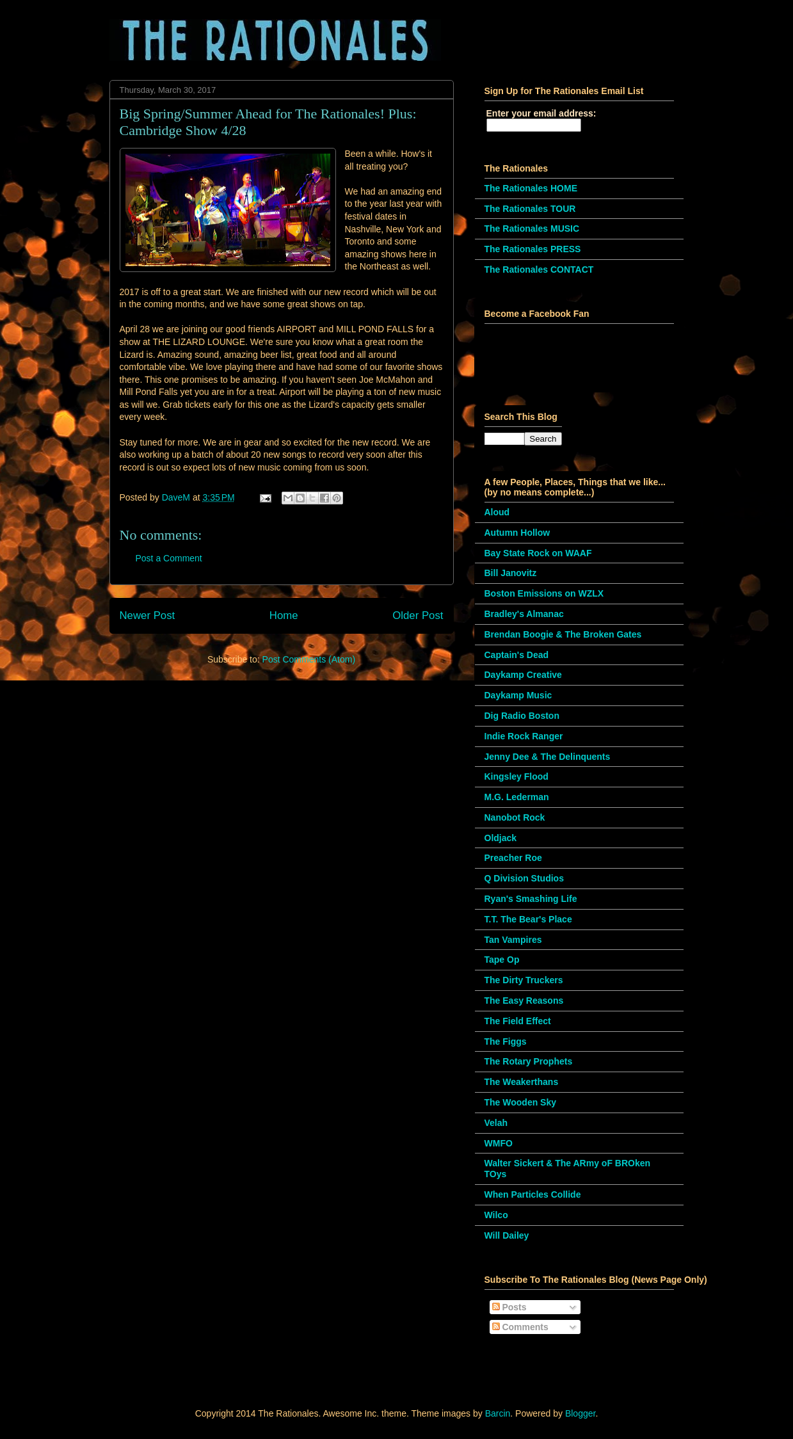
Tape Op (502, 959)
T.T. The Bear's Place (528, 919)
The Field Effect (518, 1021)
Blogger (580, 1413)
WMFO (499, 1143)
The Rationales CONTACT (539, 269)
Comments (520, 1327)
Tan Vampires (513, 940)
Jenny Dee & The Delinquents (548, 757)
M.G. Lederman (517, 797)
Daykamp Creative (523, 675)
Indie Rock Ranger (524, 736)
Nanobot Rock (515, 817)
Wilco (496, 1215)
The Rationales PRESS (533, 249)
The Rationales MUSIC (532, 228)
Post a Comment (169, 558)
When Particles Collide (533, 1194)
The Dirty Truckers (524, 980)
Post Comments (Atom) (308, 659)
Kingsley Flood (517, 776)
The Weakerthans (522, 1082)
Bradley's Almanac (524, 614)
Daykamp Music (518, 695)
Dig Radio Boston (522, 716)
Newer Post (147, 615)
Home (283, 615)
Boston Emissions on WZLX (544, 593)
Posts (509, 1307)
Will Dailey (507, 1235)
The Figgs (506, 1041)
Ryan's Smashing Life (531, 899)
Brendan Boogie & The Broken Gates (563, 634)
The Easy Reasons (524, 1000)
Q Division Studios (524, 878)
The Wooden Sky (521, 1102)
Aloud (497, 512)
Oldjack (501, 838)
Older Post (417, 615)
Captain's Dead (517, 655)
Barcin (498, 1413)
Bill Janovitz (511, 573)
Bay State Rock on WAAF (538, 553)
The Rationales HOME (531, 188)
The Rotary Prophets (529, 1061)
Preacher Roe (513, 858)
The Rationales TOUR (530, 209)
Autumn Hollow (517, 532)
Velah (496, 1123)
